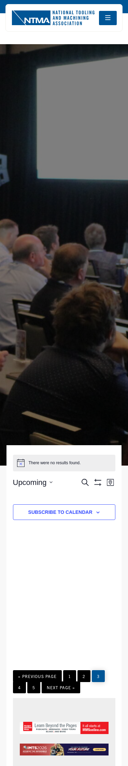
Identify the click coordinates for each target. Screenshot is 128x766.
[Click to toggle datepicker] (33, 482)
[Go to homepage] (53, 18)
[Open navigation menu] (108, 18)
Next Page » (60, 688)
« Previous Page (37, 677)
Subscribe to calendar (60, 512)
